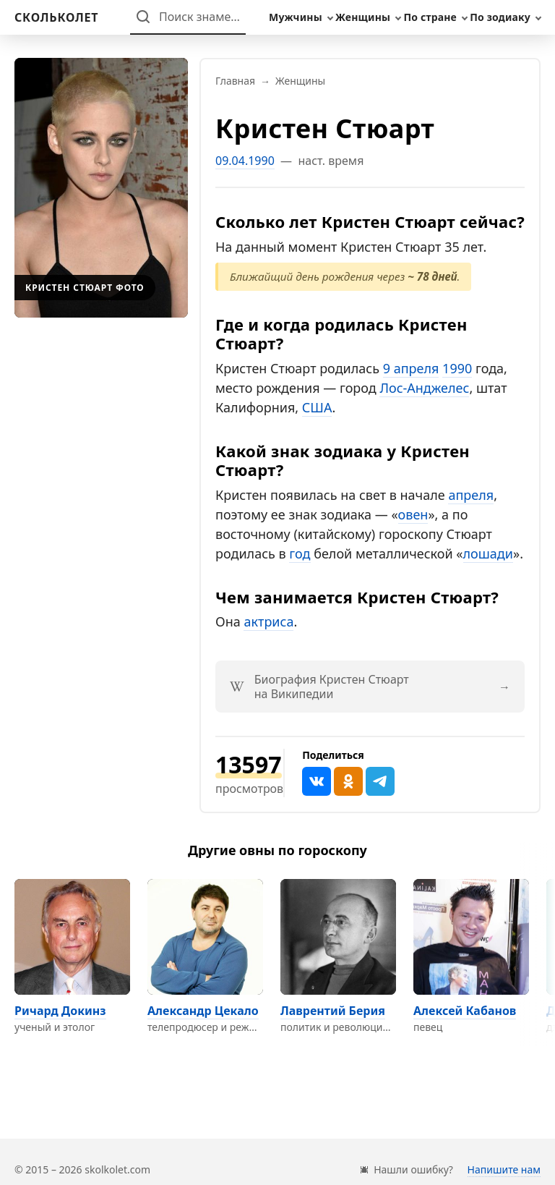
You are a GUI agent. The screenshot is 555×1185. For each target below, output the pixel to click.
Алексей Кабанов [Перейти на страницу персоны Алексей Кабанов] (464, 1011)
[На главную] (56, 17)
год (299, 553)
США (317, 407)
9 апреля (411, 368)
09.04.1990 (245, 161)
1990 (457, 368)
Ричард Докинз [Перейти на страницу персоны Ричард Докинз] (60, 1011)
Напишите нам (504, 1169)
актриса (268, 621)
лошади (488, 553)
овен (413, 514)
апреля (471, 495)
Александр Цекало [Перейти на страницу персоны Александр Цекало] (203, 1011)
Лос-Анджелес (424, 387)
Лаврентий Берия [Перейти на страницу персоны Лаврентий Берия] (332, 1011)
